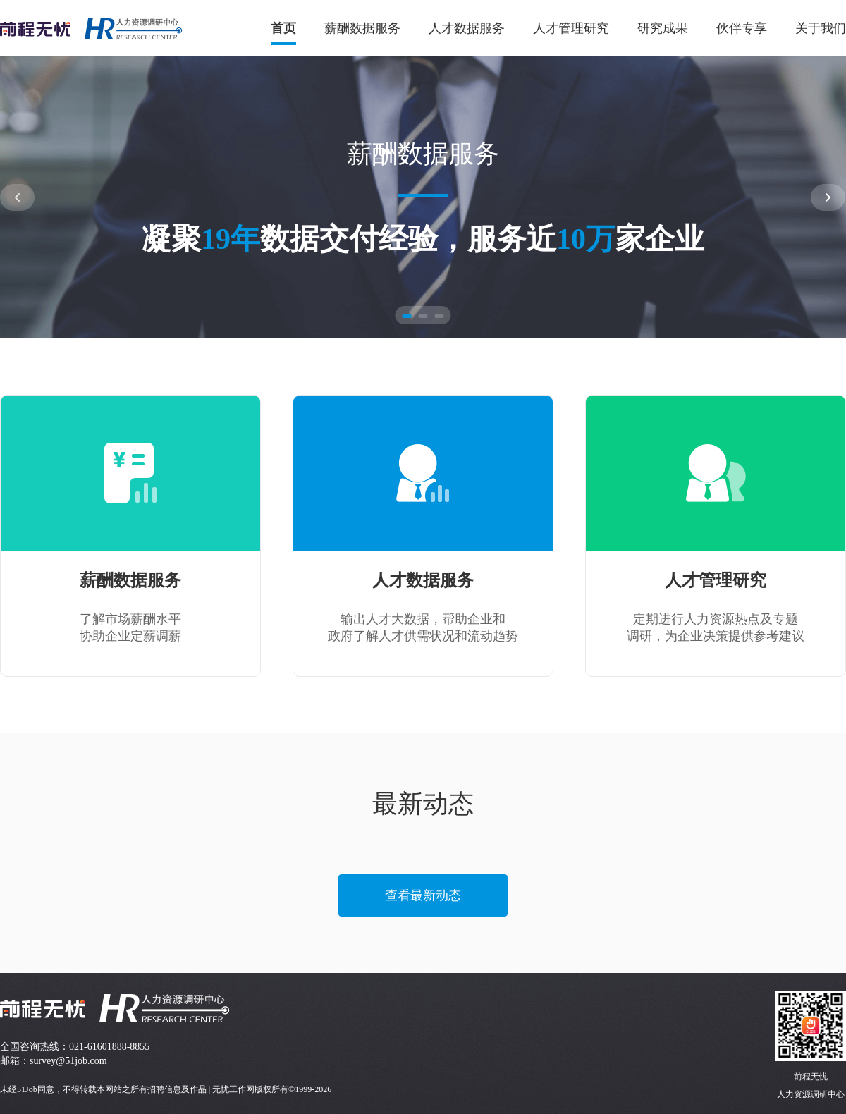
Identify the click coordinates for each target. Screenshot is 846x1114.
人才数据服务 (467, 28)
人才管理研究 (571, 28)
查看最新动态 (423, 895)
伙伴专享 (741, 28)
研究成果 (662, 28)
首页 (283, 28)
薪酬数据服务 (362, 28)
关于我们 (820, 28)
